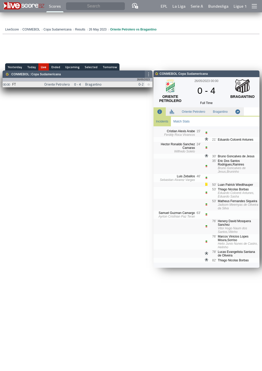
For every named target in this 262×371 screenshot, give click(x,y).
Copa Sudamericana (46, 74)
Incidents (162, 121)
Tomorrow (110, 67)
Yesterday (15, 67)
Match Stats (181, 121)
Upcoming (72, 67)
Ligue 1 (240, 6)
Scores (55, 6)
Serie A (197, 6)
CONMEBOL (20, 74)
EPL (164, 6)
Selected (91, 67)
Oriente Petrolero (193, 112)
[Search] (95, 6)
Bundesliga (218, 6)
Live (43, 67)
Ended (55, 67)
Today (31, 67)
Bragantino (220, 112)
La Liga (178, 6)
